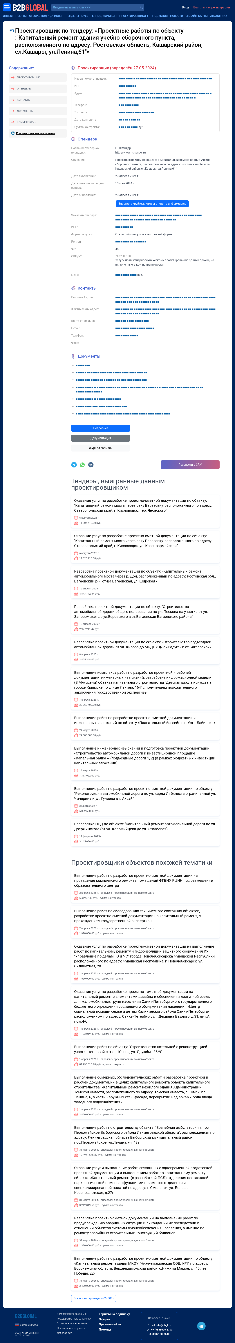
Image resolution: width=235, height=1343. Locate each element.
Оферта (104, 1319)
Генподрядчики (103, 16)
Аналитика (218, 16)
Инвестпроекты (15, 16)
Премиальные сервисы (71, 1328)
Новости (176, 16)
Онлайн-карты (196, 16)
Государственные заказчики (74, 1318)
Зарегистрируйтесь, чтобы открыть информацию (152, 203)
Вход (185, 7)
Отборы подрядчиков (45, 16)
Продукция (159, 16)
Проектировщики (132, 16)
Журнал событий (100, 448)
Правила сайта (110, 1324)
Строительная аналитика (72, 1323)
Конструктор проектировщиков (35, 133)
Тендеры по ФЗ (77, 16)
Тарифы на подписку (114, 1314)
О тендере (24, 88)
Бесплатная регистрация (211, 7)
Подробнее (100, 428)
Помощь (105, 1329)
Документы (25, 110)
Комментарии (26, 122)
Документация (101, 438)
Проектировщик (28, 77)
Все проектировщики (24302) (94, 1298)
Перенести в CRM (190, 464)
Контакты (23, 99)
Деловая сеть (65, 1332)
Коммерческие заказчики (72, 1313)
